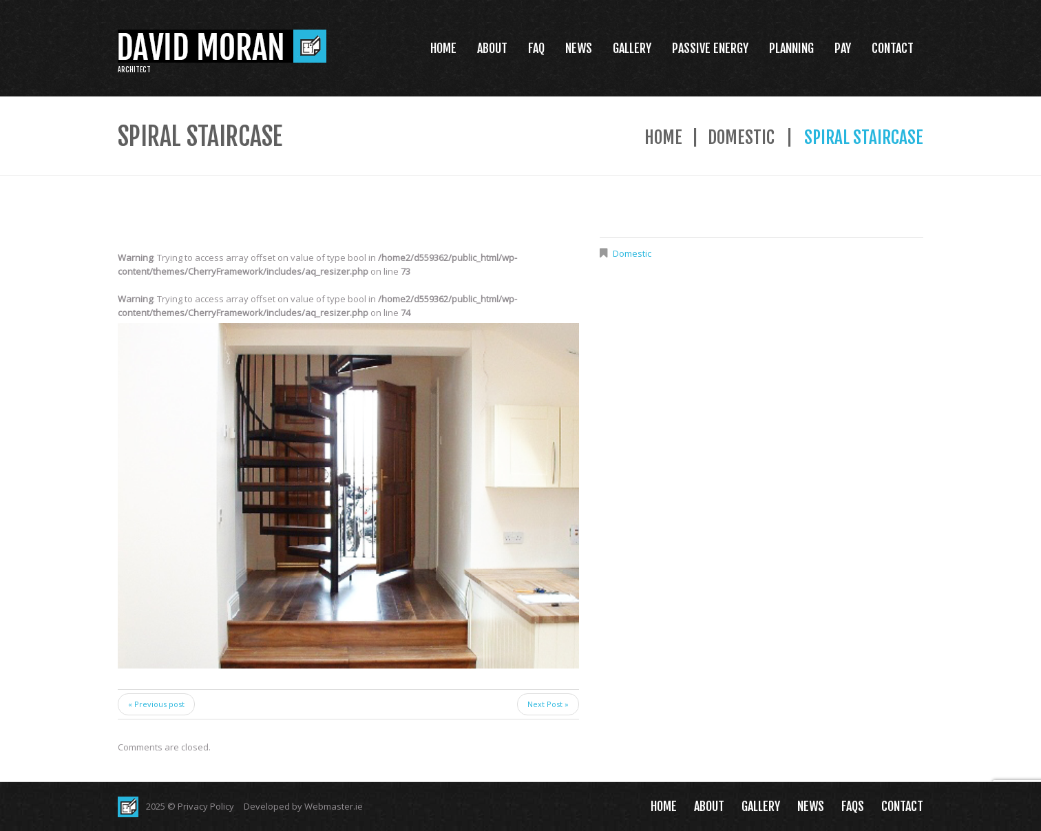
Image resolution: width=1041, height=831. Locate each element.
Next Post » (548, 704)
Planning (791, 48)
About (492, 48)
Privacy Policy (206, 806)
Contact (893, 48)
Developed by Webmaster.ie (303, 806)
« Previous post (156, 704)
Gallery (632, 48)
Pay (842, 48)
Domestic (741, 137)
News (578, 48)
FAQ (536, 48)
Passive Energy (710, 48)
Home (443, 48)
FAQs (852, 806)
